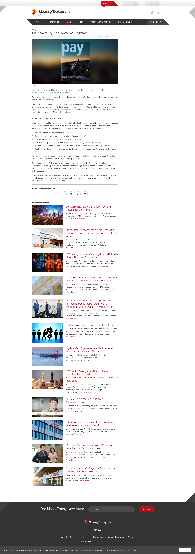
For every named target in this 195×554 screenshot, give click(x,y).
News (39, 21)
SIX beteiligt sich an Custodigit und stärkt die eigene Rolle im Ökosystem (92, 256)
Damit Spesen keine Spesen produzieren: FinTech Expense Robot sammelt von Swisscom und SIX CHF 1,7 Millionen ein (90, 303)
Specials (128, 4)
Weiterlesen (80, 219)
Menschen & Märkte (101, 21)
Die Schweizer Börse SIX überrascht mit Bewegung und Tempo (89, 208)
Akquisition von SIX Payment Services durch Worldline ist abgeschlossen (91, 470)
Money (106, 4)
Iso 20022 (150, 4)
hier (48, 178)
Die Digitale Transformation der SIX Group (90, 325)
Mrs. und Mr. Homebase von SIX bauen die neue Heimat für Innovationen (91, 446)
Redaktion (73, 537)
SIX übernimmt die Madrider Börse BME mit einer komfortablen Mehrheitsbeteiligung (91, 279)
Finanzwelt (54, 21)
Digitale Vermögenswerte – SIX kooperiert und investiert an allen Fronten (90, 350)
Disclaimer (119, 537)
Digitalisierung (125, 21)
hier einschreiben (59, 180)
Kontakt (63, 537)
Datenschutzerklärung (103, 537)
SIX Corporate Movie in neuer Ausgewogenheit (85, 400)
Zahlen (114, 37)
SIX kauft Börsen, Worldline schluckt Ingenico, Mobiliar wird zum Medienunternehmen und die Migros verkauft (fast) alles (92, 376)
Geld (69, 21)
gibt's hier (85, 175)
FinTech (106, 37)
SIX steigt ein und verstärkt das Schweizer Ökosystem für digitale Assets (90, 423)
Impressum (86, 537)
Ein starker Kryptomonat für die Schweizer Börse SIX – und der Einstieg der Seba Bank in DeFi (91, 233)
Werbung (131, 537)
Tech (81, 21)
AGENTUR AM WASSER (105, 541)
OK (185, 550)
